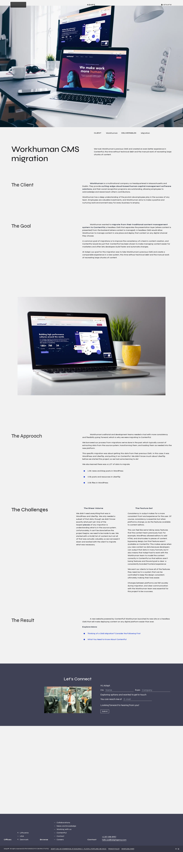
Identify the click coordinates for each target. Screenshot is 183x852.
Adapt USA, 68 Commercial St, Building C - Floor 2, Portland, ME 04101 (78, 849)
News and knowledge (66, 826)
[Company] (156, 690)
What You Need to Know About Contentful (107, 639)
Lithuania (24, 833)
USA (22, 836)
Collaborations (63, 822)
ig (178, 849)
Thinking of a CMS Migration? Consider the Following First (114, 633)
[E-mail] (137, 699)
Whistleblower (127, 849)
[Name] (119, 690)
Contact (60, 836)
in (176, 849)
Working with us (64, 829)
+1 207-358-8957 (109, 837)
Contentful (62, 833)
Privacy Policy (114, 849)
